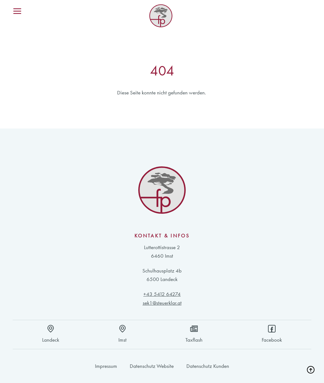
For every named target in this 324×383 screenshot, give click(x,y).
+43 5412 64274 (162, 293)
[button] (310, 369)
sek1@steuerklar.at (162, 302)
